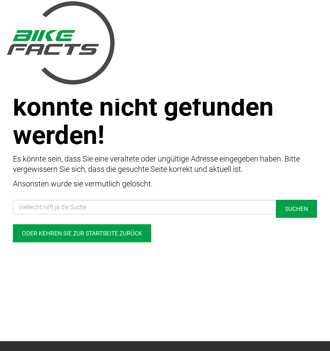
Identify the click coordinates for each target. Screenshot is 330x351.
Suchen (296, 208)
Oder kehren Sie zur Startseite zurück (82, 233)
